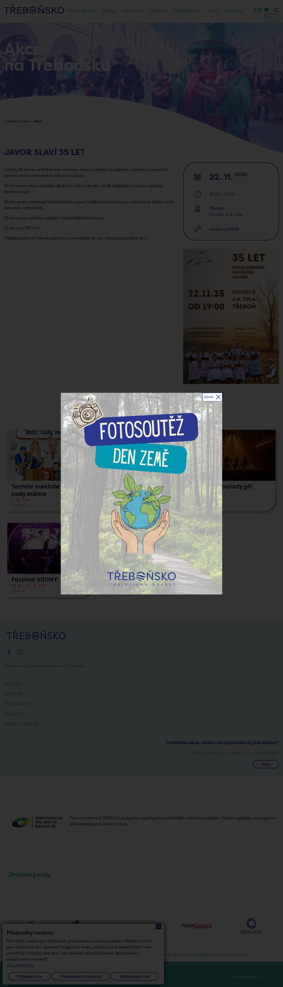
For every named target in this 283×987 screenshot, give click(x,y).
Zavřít (208, 397)
